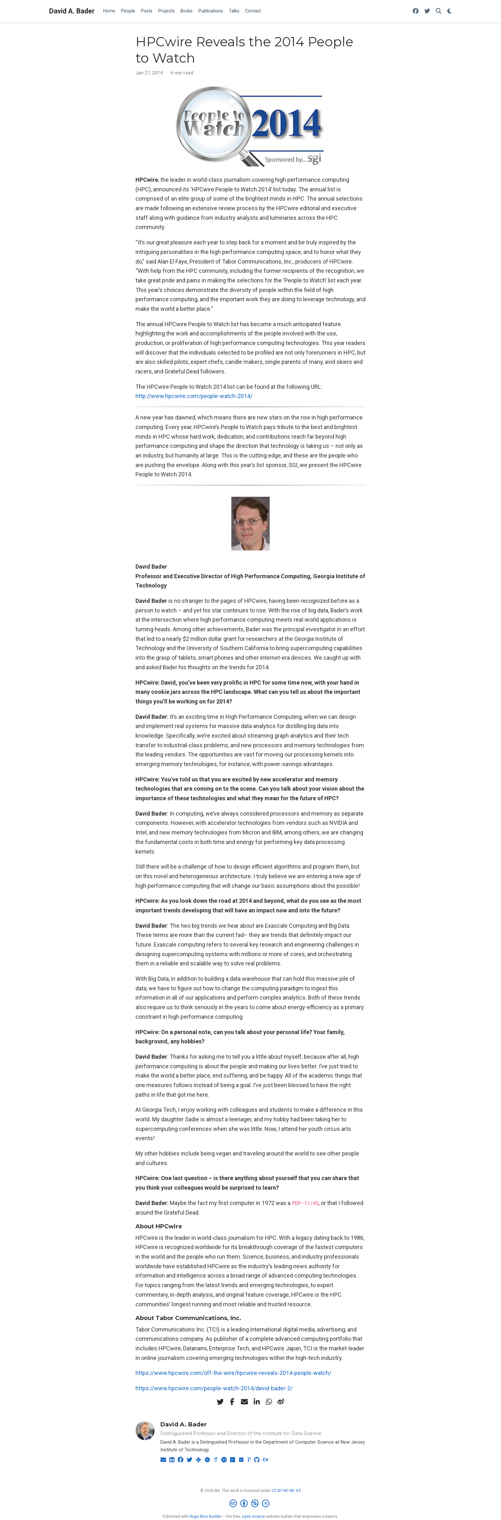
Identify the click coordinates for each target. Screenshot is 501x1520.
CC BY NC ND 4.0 (286, 1490)
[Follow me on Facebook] (416, 11)
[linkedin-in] (256, 1402)
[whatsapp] (269, 1402)
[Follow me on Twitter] (427, 11)
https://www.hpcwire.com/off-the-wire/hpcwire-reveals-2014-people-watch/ (233, 1373)
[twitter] (220, 1402)
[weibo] (281, 1402)
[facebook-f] (232, 1402)
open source (253, 1516)
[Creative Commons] (250, 1504)
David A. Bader (72, 11)
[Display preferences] (449, 11)
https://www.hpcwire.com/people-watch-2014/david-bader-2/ (214, 1388)
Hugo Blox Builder (205, 1516)
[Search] (439, 11)
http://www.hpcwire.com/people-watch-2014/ (193, 396)
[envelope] (244, 1402)
